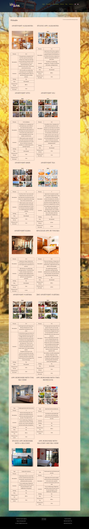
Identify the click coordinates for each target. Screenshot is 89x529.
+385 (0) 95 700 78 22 (67, 523)
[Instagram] (45, 519)
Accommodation (55, 4)
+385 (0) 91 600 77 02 (67, 521)
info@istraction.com (23, 523)
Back (48, 31)
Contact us (71, 4)
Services (62, 4)
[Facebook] (43, 519)
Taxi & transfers (67, 518)
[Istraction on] (46, 519)
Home (43, 4)
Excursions (48, 4)
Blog (66, 4)
